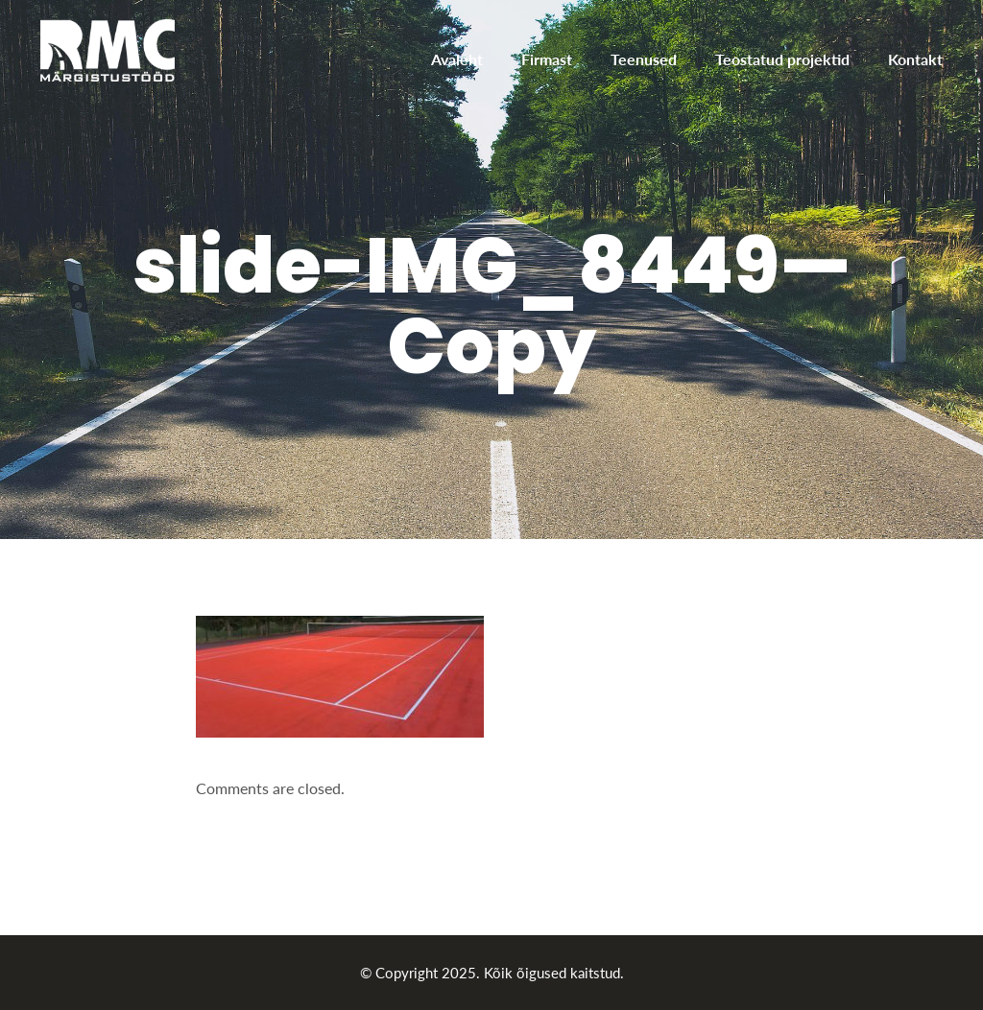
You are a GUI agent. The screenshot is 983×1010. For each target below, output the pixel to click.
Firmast (546, 59)
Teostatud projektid (782, 59)
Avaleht (457, 59)
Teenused (644, 59)
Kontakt (915, 59)
